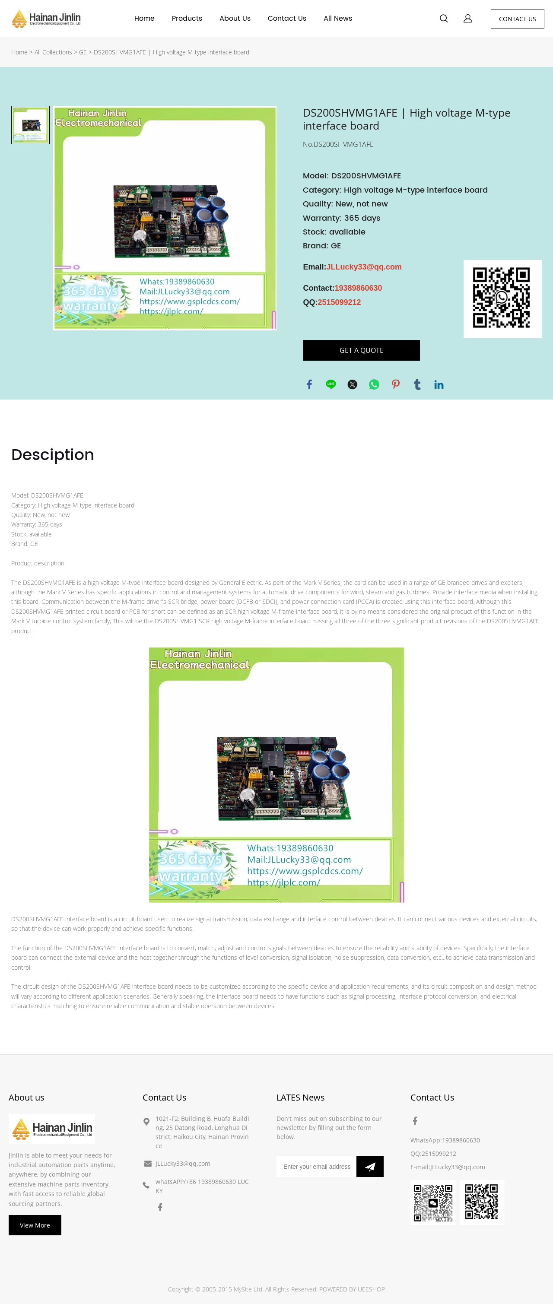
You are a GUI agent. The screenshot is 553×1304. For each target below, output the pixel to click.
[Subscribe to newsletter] (370, 1166)
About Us (235, 18)
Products (187, 18)
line (330, 384)
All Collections (53, 52)
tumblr (417, 384)
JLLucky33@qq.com (183, 1163)
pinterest (395, 384)
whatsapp (374, 384)
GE (83, 52)
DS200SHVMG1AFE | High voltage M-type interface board (171, 52)
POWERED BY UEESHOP (352, 1289)
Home (144, 18)
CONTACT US (517, 19)
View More (35, 1225)
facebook (309, 384)
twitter (352, 384)
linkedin (438, 384)
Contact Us (287, 18)
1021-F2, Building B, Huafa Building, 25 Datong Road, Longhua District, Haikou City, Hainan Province (202, 1132)
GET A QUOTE (362, 350)
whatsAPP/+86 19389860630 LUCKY (202, 1186)
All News (338, 18)
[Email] (316, 1166)
